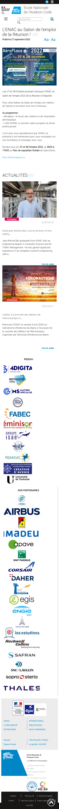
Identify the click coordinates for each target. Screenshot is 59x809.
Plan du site (29, 796)
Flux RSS (29, 805)
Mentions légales (46, 796)
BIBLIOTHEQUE (35, 725)
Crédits (11, 800)
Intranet (7, 740)
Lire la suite (48, 347)
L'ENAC (7, 721)
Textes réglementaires (46, 800)
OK (51, 19)
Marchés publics (27, 800)
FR (47, 2)
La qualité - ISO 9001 (38, 744)
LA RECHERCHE (10, 725)
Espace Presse (10, 744)
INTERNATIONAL (36, 721)
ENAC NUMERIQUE (37, 729)
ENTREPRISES (10, 729)
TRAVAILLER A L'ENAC (38, 740)
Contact (13, 796)
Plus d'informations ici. (13, 157)
